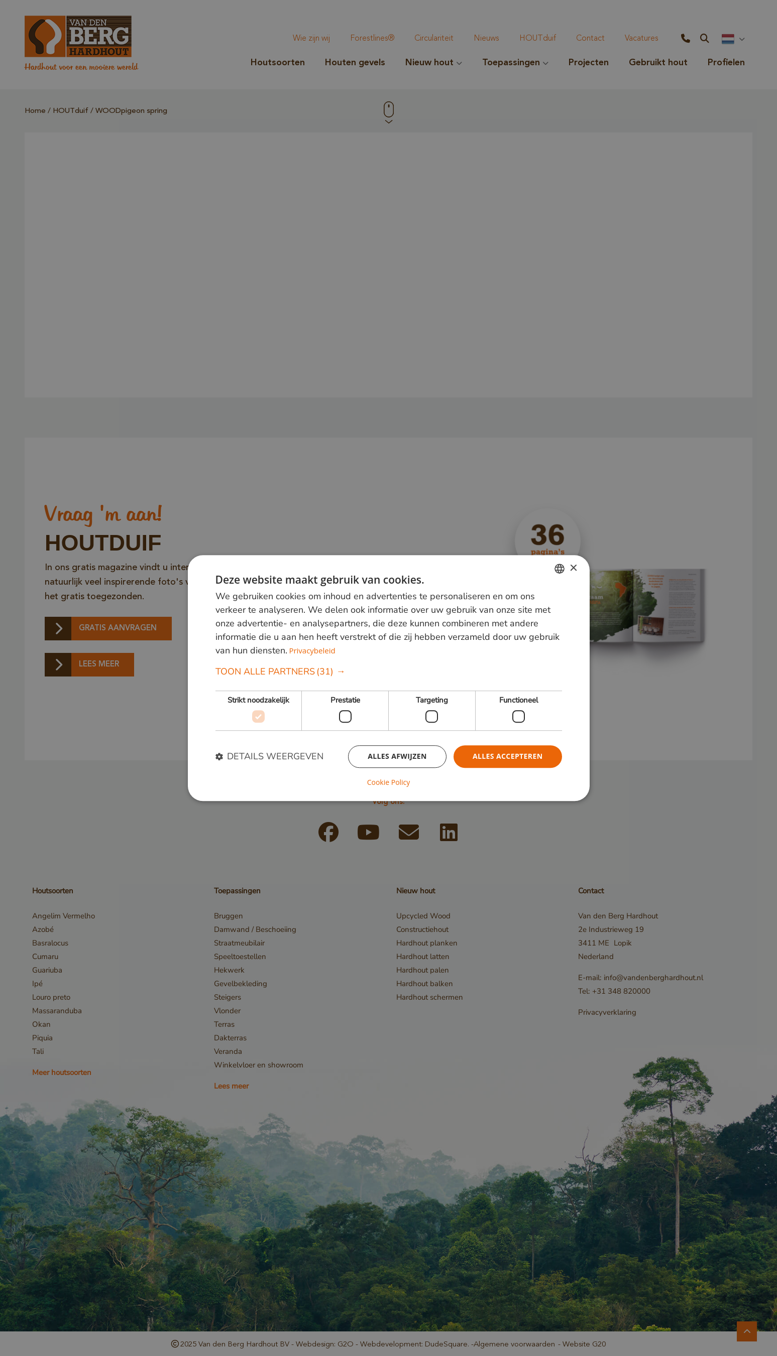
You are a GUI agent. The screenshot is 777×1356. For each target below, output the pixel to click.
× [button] (573, 568)
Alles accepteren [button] (508, 756)
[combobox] (559, 569)
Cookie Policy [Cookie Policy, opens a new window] (388, 782)
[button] (388, 672)
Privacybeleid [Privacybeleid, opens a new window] (312, 651)
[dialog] (389, 678)
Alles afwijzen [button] (397, 756)
